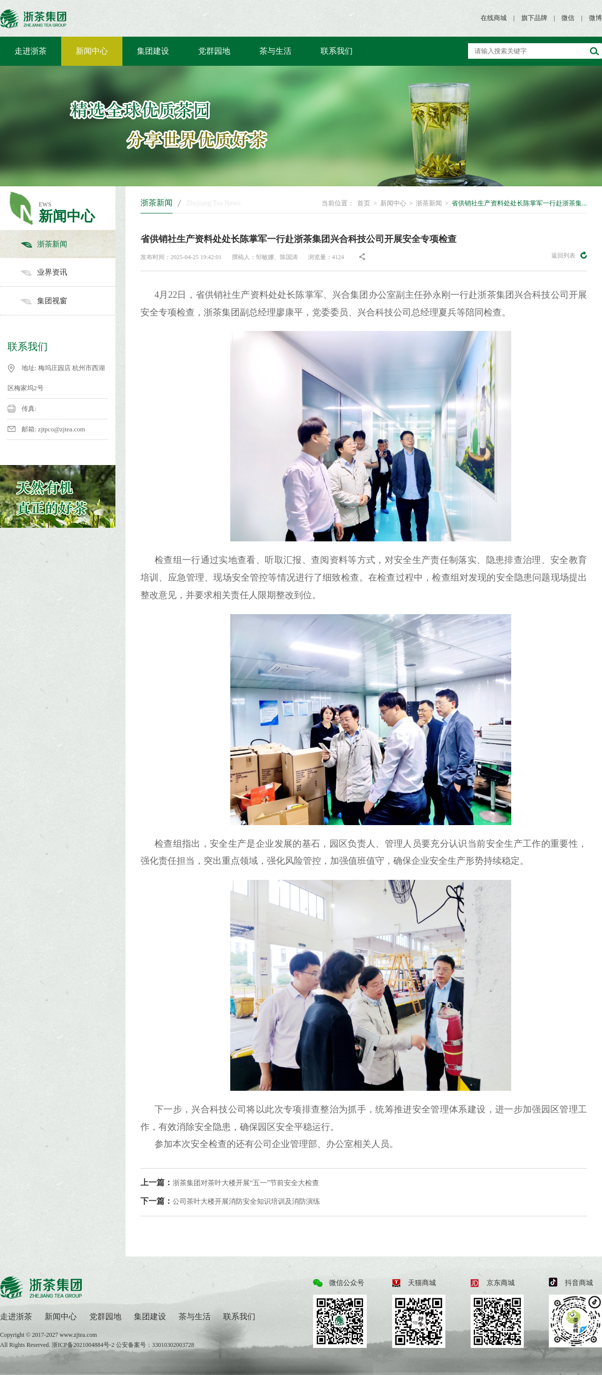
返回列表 (569, 255)
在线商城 (494, 18)
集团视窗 (67, 301)
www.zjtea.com (78, 1334)
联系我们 (337, 51)
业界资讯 (67, 272)
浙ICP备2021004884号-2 (84, 1344)
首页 (363, 203)
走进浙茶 (31, 51)
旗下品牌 (534, 18)
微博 (595, 18)
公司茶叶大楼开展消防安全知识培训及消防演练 (230, 1201)
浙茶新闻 (67, 244)
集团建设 (153, 51)
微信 (567, 18)
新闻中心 (92, 51)
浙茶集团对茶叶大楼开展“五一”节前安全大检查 (229, 1182)
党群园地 (214, 51)
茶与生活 (275, 51)
